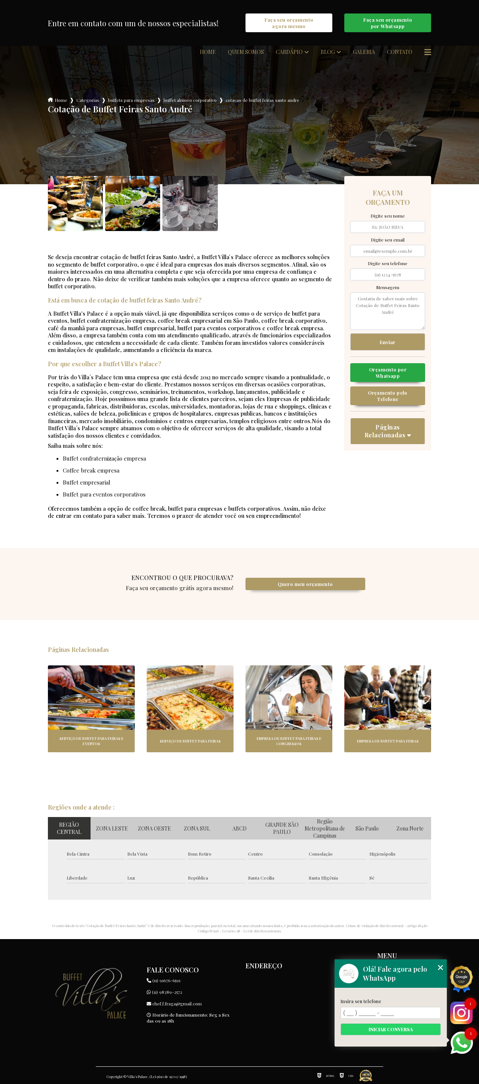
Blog (328, 52)
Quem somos (246, 52)
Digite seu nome (387, 216)
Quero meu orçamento (305, 584)
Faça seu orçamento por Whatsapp (387, 22)
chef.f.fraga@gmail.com (174, 1003)
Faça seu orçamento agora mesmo (289, 22)
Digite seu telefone (388, 263)
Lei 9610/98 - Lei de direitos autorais (251, 930)
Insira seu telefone (361, 1001)
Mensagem (387, 287)
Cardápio (289, 52)
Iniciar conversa (391, 1029)
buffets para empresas (131, 100)
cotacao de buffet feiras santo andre (262, 100)
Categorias (87, 100)
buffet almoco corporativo (190, 100)
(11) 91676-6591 (163, 980)
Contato (399, 52)
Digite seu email (388, 240)
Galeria (364, 52)
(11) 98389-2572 (164, 992)
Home (208, 52)
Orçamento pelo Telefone (387, 395)
